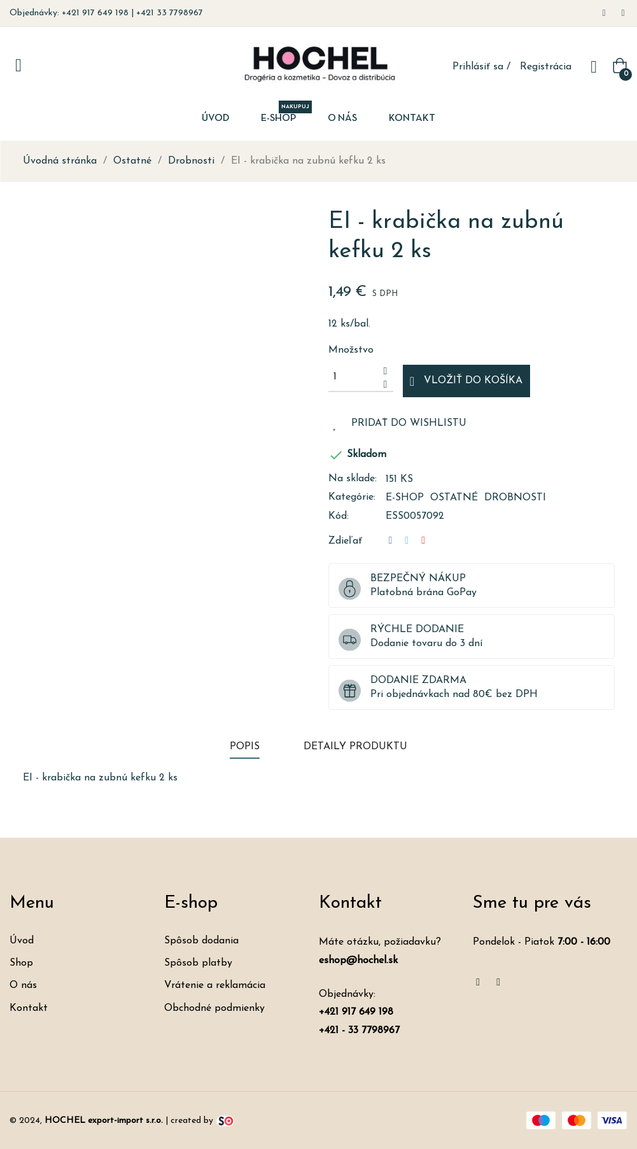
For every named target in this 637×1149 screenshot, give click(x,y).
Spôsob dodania (201, 941)
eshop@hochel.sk (358, 960)
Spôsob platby (198, 963)
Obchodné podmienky (214, 1008)
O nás (23, 985)
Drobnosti (515, 498)
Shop (21, 963)
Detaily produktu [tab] (355, 747)
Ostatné (454, 498)
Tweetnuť (407, 540)
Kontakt (29, 1008)
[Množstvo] (353, 377)
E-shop (405, 498)
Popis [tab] (245, 747)
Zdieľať (391, 540)
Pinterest (423, 540)
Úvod (22, 941)
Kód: (338, 516)
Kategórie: (351, 497)
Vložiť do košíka (466, 381)
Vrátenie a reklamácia (214, 985)
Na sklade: (352, 479)
